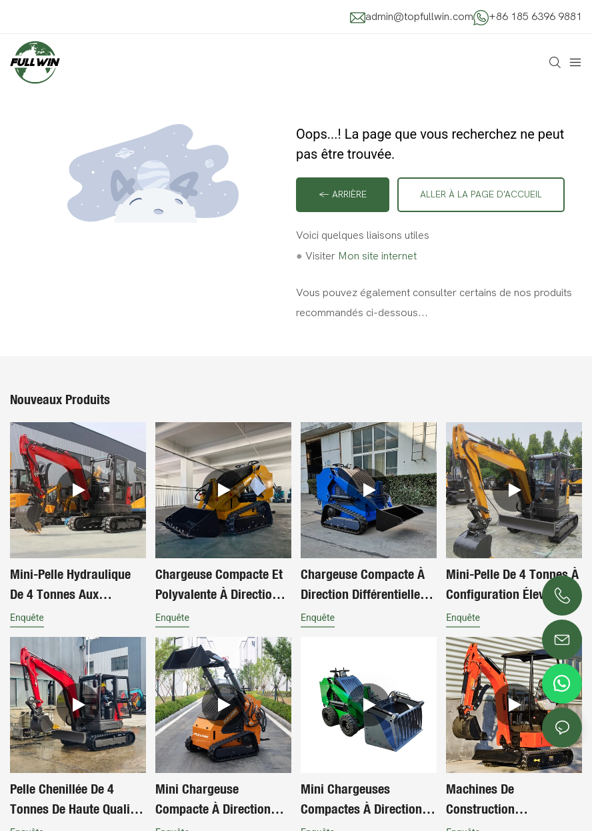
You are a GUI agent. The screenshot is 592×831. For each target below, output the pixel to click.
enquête (27, 617)
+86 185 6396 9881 (535, 17)
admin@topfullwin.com (419, 17)
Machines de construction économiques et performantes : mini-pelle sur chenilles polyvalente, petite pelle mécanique (513, 799)
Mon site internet (377, 256)
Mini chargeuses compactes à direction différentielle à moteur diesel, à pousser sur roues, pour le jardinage (361, 799)
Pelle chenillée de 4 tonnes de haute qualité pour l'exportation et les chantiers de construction (77, 799)
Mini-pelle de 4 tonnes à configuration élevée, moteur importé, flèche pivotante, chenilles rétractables (512, 585)
